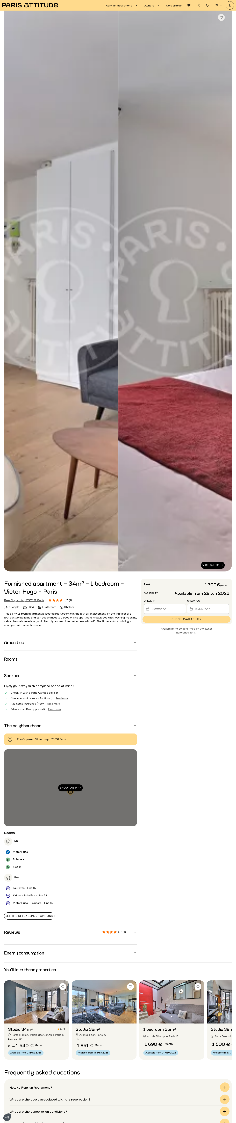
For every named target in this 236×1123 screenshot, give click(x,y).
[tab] (122, 5)
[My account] (230, 5)
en (219, 5)
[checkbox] (221, 17)
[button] (7, 1117)
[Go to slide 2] (36, 1017)
